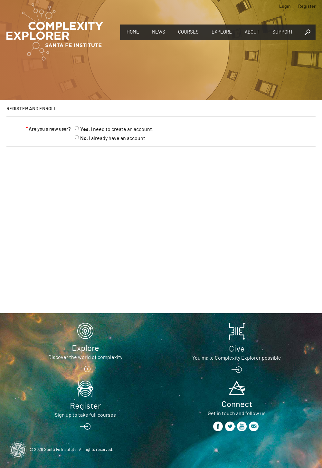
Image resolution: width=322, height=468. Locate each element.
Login (285, 6)
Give (237, 349)
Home (133, 32)
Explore (222, 32)
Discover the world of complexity (85, 357)
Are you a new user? (50, 129)
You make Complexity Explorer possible (236, 358)
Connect (237, 404)
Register (307, 6)
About (252, 32)
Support (282, 32)
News (158, 32)
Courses (188, 32)
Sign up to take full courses (85, 415)
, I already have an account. (113, 138)
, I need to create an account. (116, 129)
